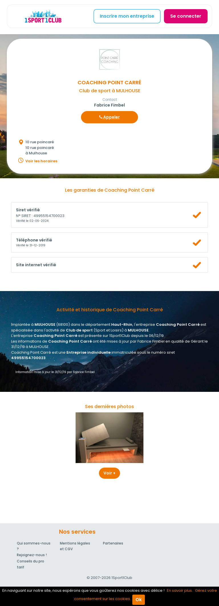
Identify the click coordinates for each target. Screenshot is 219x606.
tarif (20, 567)
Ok (138, 599)
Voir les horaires (41, 161)
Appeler (109, 117)
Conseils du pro (30, 561)
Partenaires (113, 543)
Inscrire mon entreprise (127, 16)
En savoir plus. (180, 590)
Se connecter (185, 16)
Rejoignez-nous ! (32, 554)
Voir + (109, 473)
